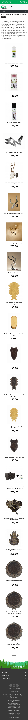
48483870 (4, 696)
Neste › (14, 655)
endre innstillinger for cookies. (14, 714)
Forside (2, 14)
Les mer (17, 713)
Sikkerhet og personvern (11, 690)
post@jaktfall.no (11, 696)
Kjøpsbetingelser (16, 688)
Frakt (10, 688)
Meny (3, 11)
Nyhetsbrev (21, 690)
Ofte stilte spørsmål (14, 691)
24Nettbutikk (16, 717)
